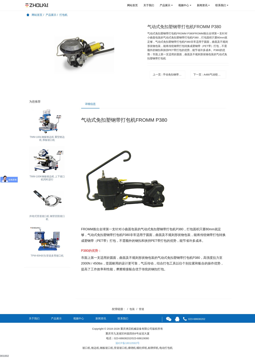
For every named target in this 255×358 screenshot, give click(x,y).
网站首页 (132, 5)
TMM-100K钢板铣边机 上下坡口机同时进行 (47, 178)
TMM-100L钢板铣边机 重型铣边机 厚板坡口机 (47, 138)
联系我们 (220, 5)
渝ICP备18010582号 (127, 343)
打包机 (63, 14)
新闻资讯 (202, 5)
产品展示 (165, 5)
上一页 (169, 74)
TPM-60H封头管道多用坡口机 (47, 255)
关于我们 (148, 5)
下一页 (209, 74)
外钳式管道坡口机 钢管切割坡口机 (47, 218)
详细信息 (90, 103)
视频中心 (183, 5)
